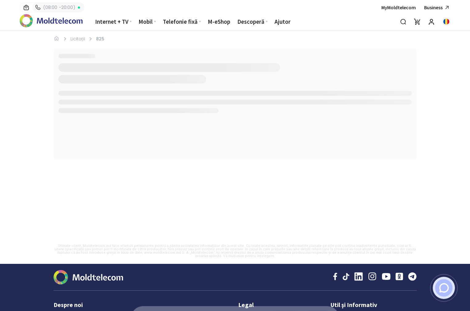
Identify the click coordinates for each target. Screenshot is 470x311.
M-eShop (219, 21)
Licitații (77, 38)
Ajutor (283, 21)
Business (437, 7)
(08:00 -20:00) (55, 7)
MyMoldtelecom (398, 7)
